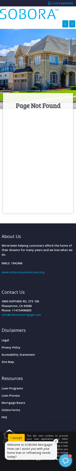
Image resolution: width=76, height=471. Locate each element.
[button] (65, 460)
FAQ (4, 417)
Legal (5, 340)
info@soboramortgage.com (21, 315)
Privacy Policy (11, 347)
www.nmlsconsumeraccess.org (23, 272)
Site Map (8, 362)
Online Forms (11, 410)
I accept (16, 438)
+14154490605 (60, 3)
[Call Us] (65, 23)
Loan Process (11, 395)
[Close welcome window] (55, 441)
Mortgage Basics (13, 403)
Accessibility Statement (18, 355)
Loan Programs (12, 388)
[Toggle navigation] (72, 23)
